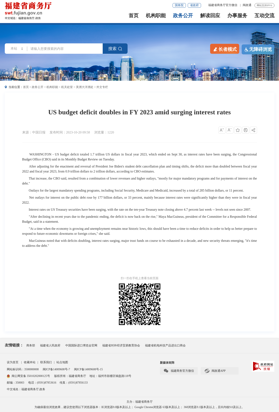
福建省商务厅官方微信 (223, 5)
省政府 (194, 5)
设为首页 (12, 362)
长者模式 (225, 49)
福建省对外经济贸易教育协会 (121, 345)
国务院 (179, 5)
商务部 (30, 345)
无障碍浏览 (258, 49)
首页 (134, 15)
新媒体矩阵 (167, 362)
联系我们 (46, 362)
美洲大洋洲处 (84, 87)
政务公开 (183, 15)
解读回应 (210, 15)
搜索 (115, 48)
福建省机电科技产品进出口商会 (165, 345)
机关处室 (67, 87)
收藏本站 (29, 362)
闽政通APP (215, 370)
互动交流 (264, 15)
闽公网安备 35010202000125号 (28, 376)
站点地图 (62, 362)
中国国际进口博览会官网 (81, 345)
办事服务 (237, 15)
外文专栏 (102, 87)
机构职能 (156, 15)
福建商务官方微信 (178, 370)
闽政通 (247, 5)
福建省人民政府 (50, 345)
